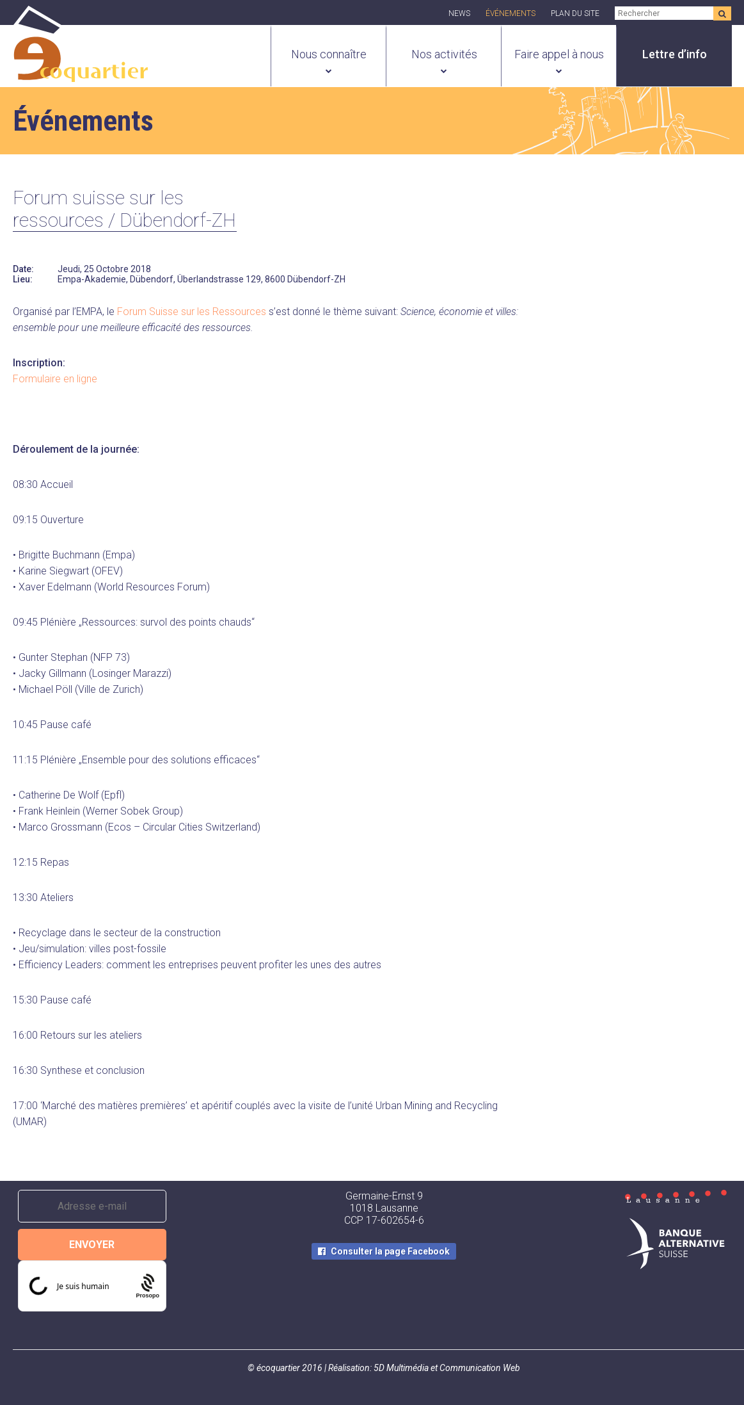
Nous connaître (329, 54)
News (459, 13)
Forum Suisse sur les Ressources (191, 311)
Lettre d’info (674, 54)
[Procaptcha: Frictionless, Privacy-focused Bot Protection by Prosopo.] (147, 1286)
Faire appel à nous (559, 54)
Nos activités (444, 54)
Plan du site (575, 13)
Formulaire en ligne (55, 379)
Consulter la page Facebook (390, 1251)
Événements (510, 13)
